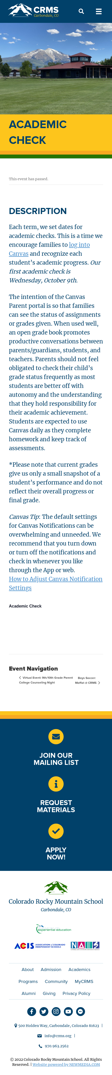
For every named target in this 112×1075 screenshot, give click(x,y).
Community (56, 981)
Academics (79, 969)
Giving (49, 993)
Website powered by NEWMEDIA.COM (66, 1064)
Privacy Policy (76, 993)
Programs (28, 981)
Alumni (29, 993)
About (28, 969)
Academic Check (25, 606)
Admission (51, 969)
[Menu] (98, 11)
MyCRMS (84, 981)
